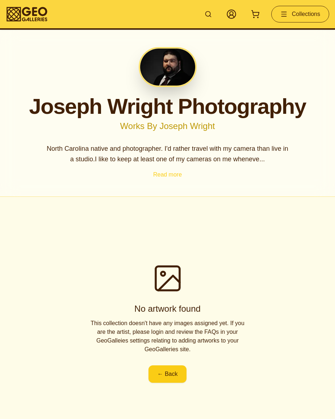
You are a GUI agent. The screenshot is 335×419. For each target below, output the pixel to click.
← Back (167, 374)
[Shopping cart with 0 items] (255, 14)
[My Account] (231, 14)
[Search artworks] (208, 14)
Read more (167, 174)
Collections (300, 14)
